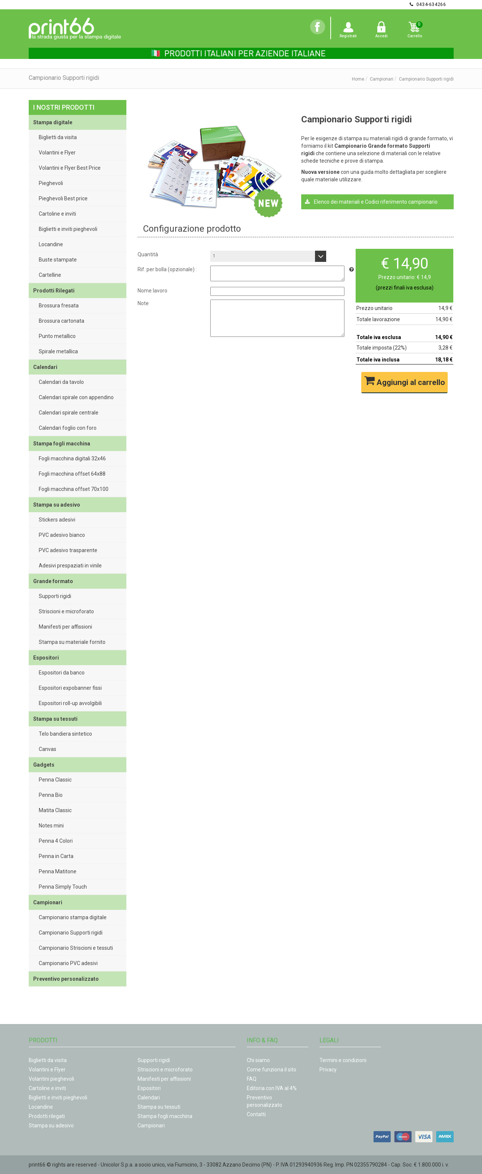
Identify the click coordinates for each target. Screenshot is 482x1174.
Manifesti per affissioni (65, 627)
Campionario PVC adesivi (68, 963)
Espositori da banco (62, 673)
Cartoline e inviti (57, 214)
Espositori (149, 1088)
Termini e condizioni (342, 1060)
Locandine (51, 244)
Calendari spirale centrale (68, 413)
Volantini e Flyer (57, 153)
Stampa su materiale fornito (72, 642)
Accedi (381, 36)
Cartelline (50, 275)
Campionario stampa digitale (73, 917)
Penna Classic (55, 780)
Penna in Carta (56, 856)
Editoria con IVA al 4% (272, 1088)
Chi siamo (258, 1060)
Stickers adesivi (57, 520)
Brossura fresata (59, 306)
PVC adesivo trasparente (68, 550)
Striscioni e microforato (66, 611)
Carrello (414, 36)
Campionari (381, 79)
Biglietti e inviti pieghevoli (68, 229)
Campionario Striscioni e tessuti (76, 948)
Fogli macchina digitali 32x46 (72, 458)
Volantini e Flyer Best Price (70, 168)
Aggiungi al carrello (404, 381)
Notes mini (51, 826)
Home (358, 79)
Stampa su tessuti (159, 1107)
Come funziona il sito (271, 1070)
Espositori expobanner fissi (70, 688)
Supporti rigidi (55, 596)
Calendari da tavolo (61, 382)
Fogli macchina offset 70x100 (73, 489)
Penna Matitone (57, 871)
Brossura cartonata (61, 321)
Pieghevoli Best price (63, 198)
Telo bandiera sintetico (65, 734)
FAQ (251, 1079)
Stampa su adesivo (51, 1125)
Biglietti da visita (58, 137)
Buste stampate (58, 260)
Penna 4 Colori (56, 841)
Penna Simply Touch (63, 887)
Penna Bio (51, 795)
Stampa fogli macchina (165, 1116)
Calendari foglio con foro (68, 428)
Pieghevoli (51, 183)
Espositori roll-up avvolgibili (70, 703)
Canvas (47, 749)
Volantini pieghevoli (51, 1079)
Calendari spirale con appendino (76, 397)
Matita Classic (55, 810)
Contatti (256, 1114)
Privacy (328, 1070)
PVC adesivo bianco (62, 535)
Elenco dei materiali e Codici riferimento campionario (371, 202)
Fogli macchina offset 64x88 (72, 474)
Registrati (348, 36)
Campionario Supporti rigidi (71, 933)
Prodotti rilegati (47, 1116)
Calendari (149, 1098)
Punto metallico (57, 336)
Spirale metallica (58, 351)
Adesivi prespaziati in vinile (70, 566)
